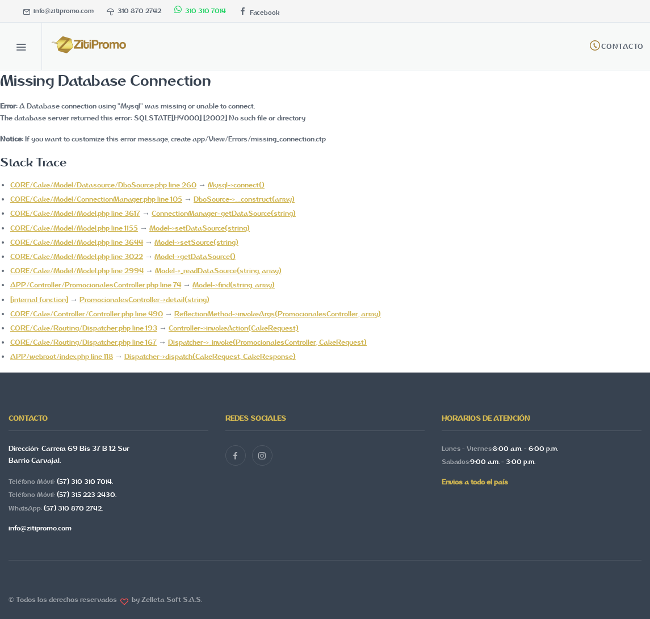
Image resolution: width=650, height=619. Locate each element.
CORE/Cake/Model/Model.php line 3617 (75, 213)
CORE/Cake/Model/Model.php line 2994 (77, 270)
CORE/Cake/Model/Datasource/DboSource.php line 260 (103, 185)
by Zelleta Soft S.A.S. (165, 599)
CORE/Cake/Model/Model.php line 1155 (74, 228)
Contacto (622, 46)
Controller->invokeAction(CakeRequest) (234, 328)
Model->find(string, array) (233, 285)
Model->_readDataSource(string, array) (218, 270)
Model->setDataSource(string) (199, 228)
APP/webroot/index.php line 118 (61, 356)
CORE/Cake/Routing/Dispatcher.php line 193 (83, 328)
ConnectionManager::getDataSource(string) (224, 213)
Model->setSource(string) (196, 242)
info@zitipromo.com (58, 11)
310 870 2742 (134, 11)
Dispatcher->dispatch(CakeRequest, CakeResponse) (210, 356)
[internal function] (39, 299)
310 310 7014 (200, 11)
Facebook (259, 12)
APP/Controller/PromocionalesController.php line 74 (95, 285)
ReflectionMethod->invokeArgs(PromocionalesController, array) (277, 314)
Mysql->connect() (236, 185)
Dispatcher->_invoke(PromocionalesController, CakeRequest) (267, 342)
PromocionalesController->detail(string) (144, 299)
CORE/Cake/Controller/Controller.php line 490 (86, 314)
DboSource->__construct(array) (244, 199)
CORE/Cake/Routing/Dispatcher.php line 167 (83, 342)
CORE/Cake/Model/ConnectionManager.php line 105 (96, 199)
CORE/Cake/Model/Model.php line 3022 (76, 256)
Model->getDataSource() (195, 256)
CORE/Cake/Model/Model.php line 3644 (76, 242)
